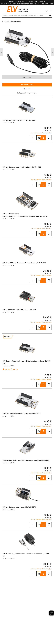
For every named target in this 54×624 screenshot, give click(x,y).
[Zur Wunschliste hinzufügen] (48, 137)
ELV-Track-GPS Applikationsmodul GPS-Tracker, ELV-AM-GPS (24, 263)
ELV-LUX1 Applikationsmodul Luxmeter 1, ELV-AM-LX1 (22, 413)
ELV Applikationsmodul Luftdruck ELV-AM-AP (19, 120)
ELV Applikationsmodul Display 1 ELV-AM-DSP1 (19, 507)
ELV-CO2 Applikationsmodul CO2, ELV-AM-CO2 (19, 310)
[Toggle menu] (3, 9)
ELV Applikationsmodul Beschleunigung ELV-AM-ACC (22, 167)
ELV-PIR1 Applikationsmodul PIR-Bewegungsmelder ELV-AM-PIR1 (26, 460)
